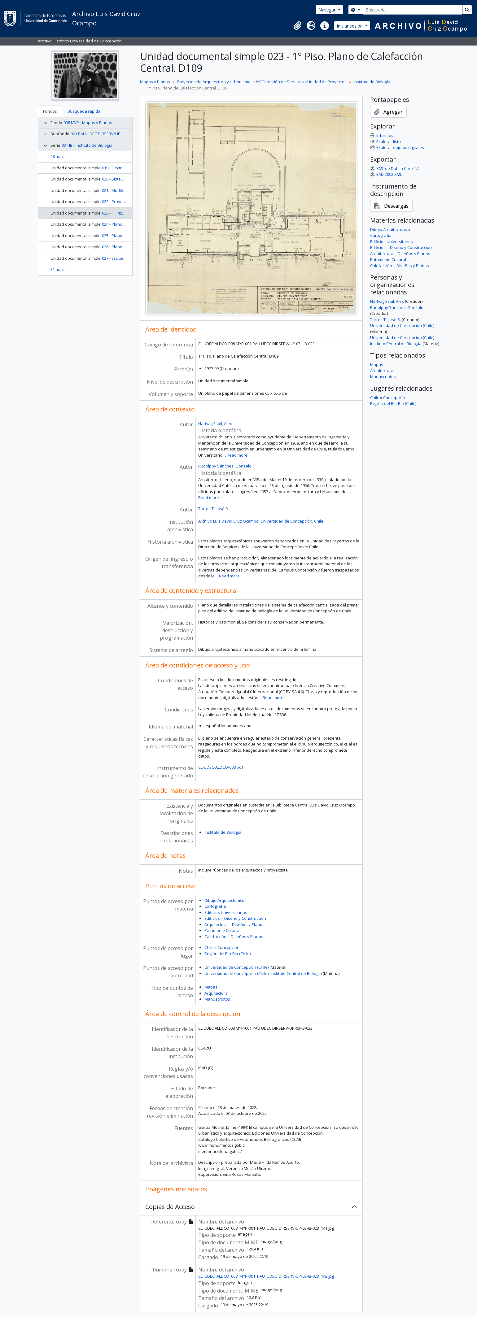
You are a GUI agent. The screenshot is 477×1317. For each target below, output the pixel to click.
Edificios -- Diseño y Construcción (235, 918)
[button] (297, 26)
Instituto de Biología (371, 82)
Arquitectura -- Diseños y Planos (234, 924)
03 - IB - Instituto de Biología (87, 145)
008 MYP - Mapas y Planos (87, 122)
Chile (209, 947)
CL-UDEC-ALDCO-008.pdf (220, 767)
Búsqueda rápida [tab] (84, 111)
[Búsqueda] (412, 10)
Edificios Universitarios (225, 912)
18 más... (58, 156)
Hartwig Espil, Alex (215, 423)
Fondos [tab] (50, 111)
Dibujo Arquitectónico (224, 900)
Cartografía (215, 906)
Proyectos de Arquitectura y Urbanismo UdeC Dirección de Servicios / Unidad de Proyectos (262, 82)
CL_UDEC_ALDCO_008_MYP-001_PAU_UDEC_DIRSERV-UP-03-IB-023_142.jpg (266, 1276)
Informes (381, 135)
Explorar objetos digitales (397, 147)
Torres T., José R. (213, 508)
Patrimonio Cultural (222, 930)
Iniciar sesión (350, 26)
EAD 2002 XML (386, 174)
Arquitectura (216, 993)
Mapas (210, 987)
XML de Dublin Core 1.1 (394, 168)
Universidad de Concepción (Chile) (236, 967)
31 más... (58, 269)
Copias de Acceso (170, 1206)
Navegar (327, 10)
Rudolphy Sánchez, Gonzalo (225, 466)
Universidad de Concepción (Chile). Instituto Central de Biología (263, 973)
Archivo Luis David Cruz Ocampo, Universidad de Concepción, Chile (260, 521)
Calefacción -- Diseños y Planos (233, 936)
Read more (237, 455)
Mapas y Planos (155, 82)
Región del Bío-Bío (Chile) (227, 953)
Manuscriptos (217, 999)
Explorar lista (385, 141)
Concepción (228, 947)
